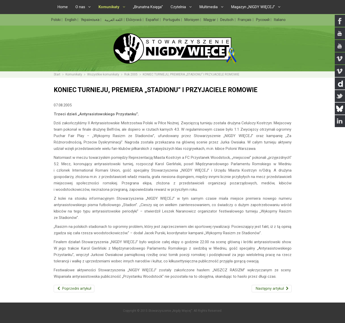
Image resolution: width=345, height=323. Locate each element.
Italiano (280, 20)
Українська (90, 20)
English (71, 20)
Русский (263, 20)
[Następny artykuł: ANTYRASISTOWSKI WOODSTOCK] (272, 288)
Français (245, 20)
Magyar (210, 20)
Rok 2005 (131, 74)
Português (172, 20)
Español (152, 20)
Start (57, 74)
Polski (56, 20)
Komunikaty (73, 74)
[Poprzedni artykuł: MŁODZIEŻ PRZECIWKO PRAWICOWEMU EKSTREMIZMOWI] (74, 288)
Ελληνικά (134, 20)
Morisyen (192, 20)
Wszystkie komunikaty (103, 74)
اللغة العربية (113, 20)
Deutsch (227, 20)
